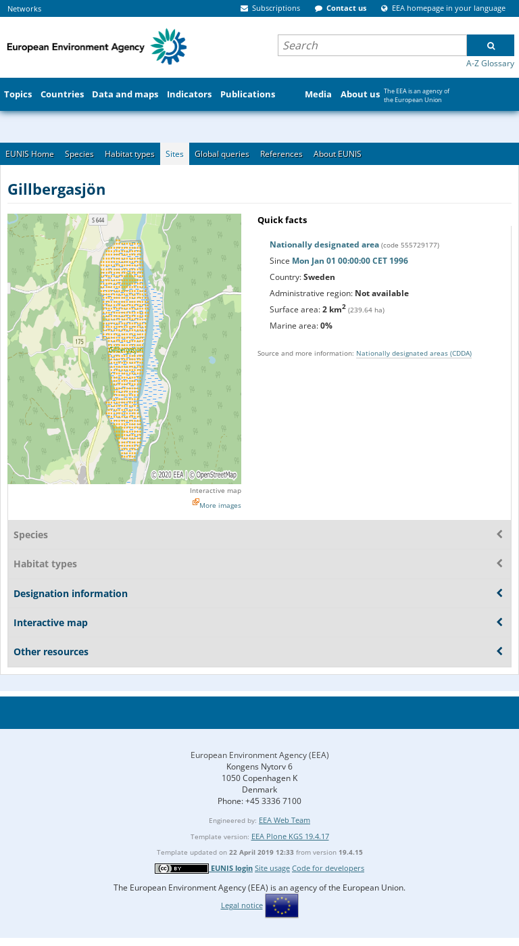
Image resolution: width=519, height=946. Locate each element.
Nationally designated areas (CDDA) (414, 353)
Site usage (272, 868)
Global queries (222, 154)
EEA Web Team (284, 820)
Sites (175, 154)
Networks (24, 8)
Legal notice (242, 905)
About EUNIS (338, 154)
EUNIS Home (29, 154)
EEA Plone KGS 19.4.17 (290, 836)
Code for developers (328, 868)
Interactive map (215, 490)
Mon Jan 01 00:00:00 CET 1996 (350, 260)
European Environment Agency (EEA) (260, 755)
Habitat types (130, 154)
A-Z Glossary (490, 63)
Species (79, 154)
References (281, 154)
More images (220, 505)
